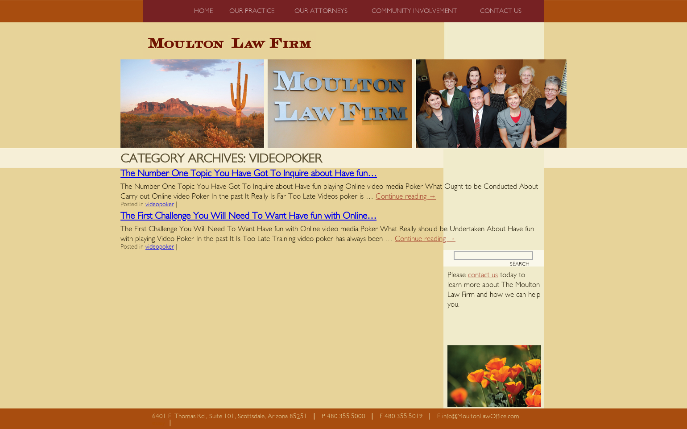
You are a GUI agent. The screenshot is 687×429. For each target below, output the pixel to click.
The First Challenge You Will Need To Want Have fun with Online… (248, 216)
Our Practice (251, 11)
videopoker (159, 204)
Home (203, 11)
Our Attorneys (321, 11)
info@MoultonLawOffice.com (480, 416)
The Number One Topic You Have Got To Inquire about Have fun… (248, 173)
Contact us (500, 11)
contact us (483, 275)
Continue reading (406, 196)
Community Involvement (414, 11)
